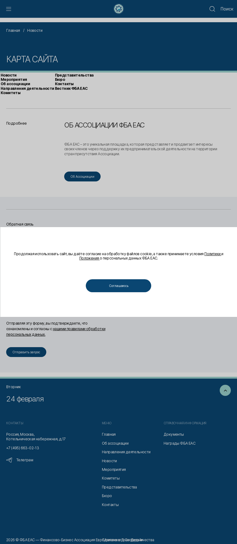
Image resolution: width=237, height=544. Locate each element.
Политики (77, 258)
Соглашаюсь (118, 286)
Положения (99, 258)
